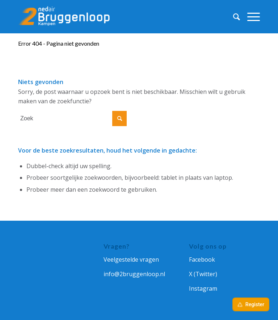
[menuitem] (233, 16)
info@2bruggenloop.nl (134, 274)
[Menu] (250, 16)
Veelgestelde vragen (131, 259)
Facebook (202, 259)
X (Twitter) (203, 274)
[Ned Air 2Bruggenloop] (65, 16)
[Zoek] (233, 16)
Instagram (203, 288)
